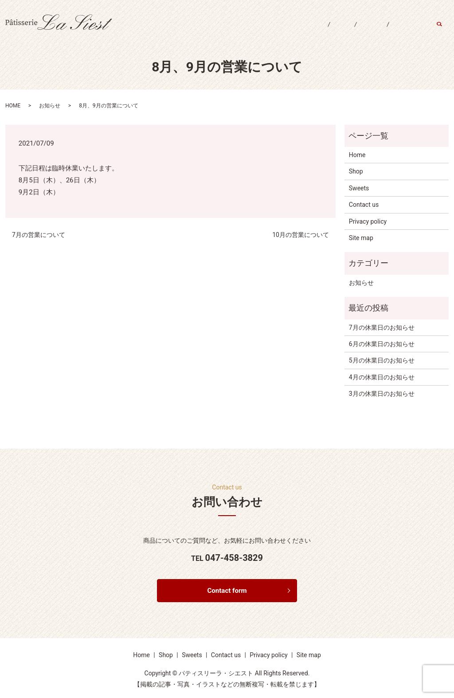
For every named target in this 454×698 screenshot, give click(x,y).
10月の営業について (300, 234)
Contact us (406, 30)
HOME (12, 106)
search (444, 30)
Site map (361, 237)
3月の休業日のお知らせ (382, 393)
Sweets (362, 30)
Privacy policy (368, 221)
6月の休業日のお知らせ (382, 343)
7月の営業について (38, 234)
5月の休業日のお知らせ (382, 360)
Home (292, 30)
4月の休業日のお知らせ (382, 377)
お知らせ (49, 106)
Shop (326, 30)
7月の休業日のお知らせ (382, 327)
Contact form (227, 591)
